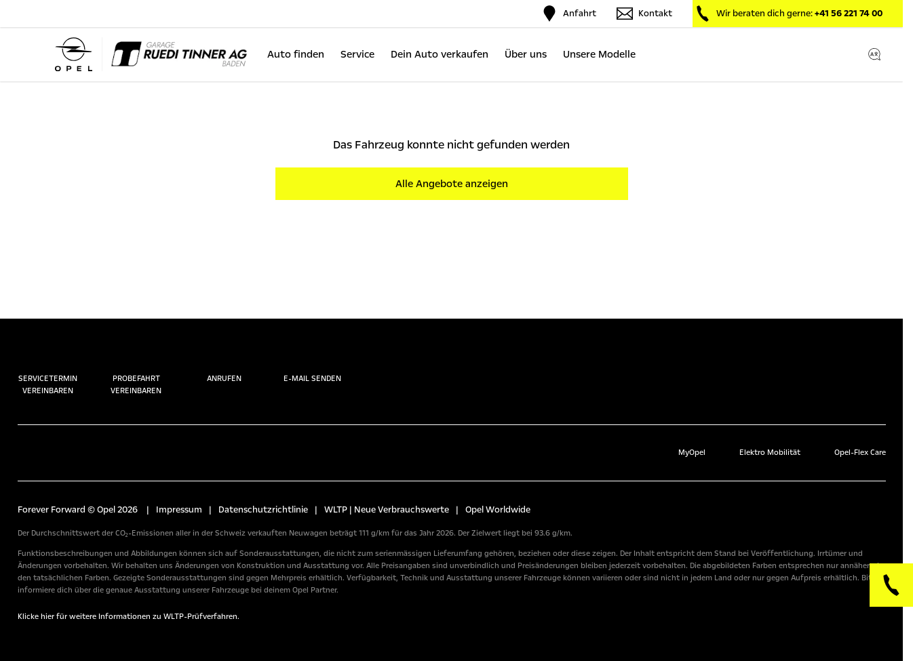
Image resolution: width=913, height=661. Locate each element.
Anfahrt (568, 13)
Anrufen (224, 365)
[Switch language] (874, 54)
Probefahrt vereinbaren (136, 371)
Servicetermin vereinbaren (47, 371)
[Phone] (891, 585)
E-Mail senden (312, 365)
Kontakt (644, 13)
